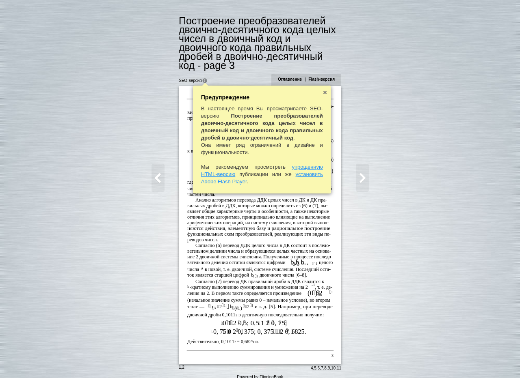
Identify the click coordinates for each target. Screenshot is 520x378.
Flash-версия (322, 70)
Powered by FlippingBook (260, 369)
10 (334, 360)
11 (339, 360)
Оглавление (290, 70)
